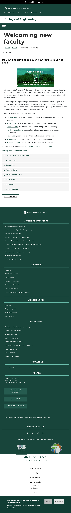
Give (41, 13)
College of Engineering (21, 19)
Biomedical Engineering (13, 233)
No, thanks (59, 501)
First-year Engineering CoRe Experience (19, 345)
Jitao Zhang (11, 139)
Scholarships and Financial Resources (17, 292)
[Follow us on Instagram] (38, 433)
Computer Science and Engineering (17, 248)
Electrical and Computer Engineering (17, 252)
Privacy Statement (43, 477)
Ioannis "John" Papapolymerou (18, 155)
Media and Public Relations (14, 341)
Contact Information (35, 468)
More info (11, 508)
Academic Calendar (19, 274)
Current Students (9, 13)
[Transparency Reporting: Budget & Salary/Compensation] (53, 445)
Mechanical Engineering (13, 255)
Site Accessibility (43, 482)
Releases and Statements (18, 391)
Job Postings (17, 316)
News (14, 48)
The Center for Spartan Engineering (25, 327)
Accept (48, 501)
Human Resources (19, 312)
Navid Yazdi (11, 136)
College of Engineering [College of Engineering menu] (34, 2)
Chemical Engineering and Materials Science (20, 241)
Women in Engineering (12, 356)
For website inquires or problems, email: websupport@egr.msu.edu (28, 417)
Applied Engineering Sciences (15, 226)
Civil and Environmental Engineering (17, 237)
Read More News (10, 197)
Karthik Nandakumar (15, 130)
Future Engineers (11, 349)
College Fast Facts (19, 338)
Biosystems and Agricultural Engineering (26, 230)
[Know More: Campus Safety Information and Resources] (18, 445)
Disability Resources (20, 281)
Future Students (23, 13)
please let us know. (47, 439)
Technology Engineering (13, 259)
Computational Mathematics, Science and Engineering (31, 244)
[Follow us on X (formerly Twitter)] (33, 433)
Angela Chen (12, 118)
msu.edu (43, 495)
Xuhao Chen (12, 123)
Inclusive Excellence (12, 334)
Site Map (35, 473)
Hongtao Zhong (13, 142)
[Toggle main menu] (3, 26)
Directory (34, 13)
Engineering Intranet (20, 309)
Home (7, 48)
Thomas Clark (12, 127)
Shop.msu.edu (17, 353)
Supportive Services (20, 285)
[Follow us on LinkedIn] (43, 433)
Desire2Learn (17, 277)
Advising (8, 270)
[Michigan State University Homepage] (35, 458)
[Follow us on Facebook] (28, 433)
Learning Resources (19, 288)
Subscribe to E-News (17, 406)
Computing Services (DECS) (22, 330)
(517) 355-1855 (35, 488)
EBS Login (16, 305)
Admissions (15, 399)
